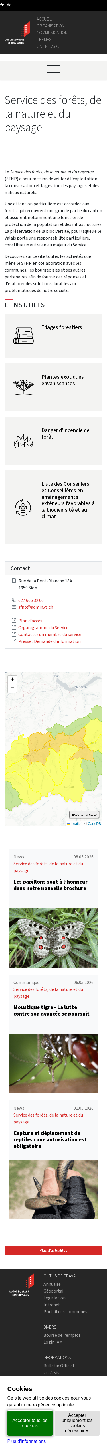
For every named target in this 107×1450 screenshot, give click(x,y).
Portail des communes (65, 1312)
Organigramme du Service (43, 628)
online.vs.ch (49, 46)
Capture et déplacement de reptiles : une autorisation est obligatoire (50, 1139)
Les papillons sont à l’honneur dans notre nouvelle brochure (50, 885)
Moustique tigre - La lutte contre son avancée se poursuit (51, 1010)
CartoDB (94, 824)
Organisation (50, 26)
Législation (54, 1298)
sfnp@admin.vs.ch (35, 607)
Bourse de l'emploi (61, 1335)
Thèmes (44, 39)
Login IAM (53, 1342)
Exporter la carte (84, 815)
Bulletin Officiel (58, 1366)
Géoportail (54, 1291)
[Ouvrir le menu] (53, 69)
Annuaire (52, 1284)
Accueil (44, 19)
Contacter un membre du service (49, 634)
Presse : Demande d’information (49, 641)
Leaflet (74, 824)
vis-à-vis (51, 1373)
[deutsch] (9, 5)
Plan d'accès (30, 621)
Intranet (51, 1305)
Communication (52, 33)
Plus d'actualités (54, 1250)
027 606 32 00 (31, 600)
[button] (12, 680)
